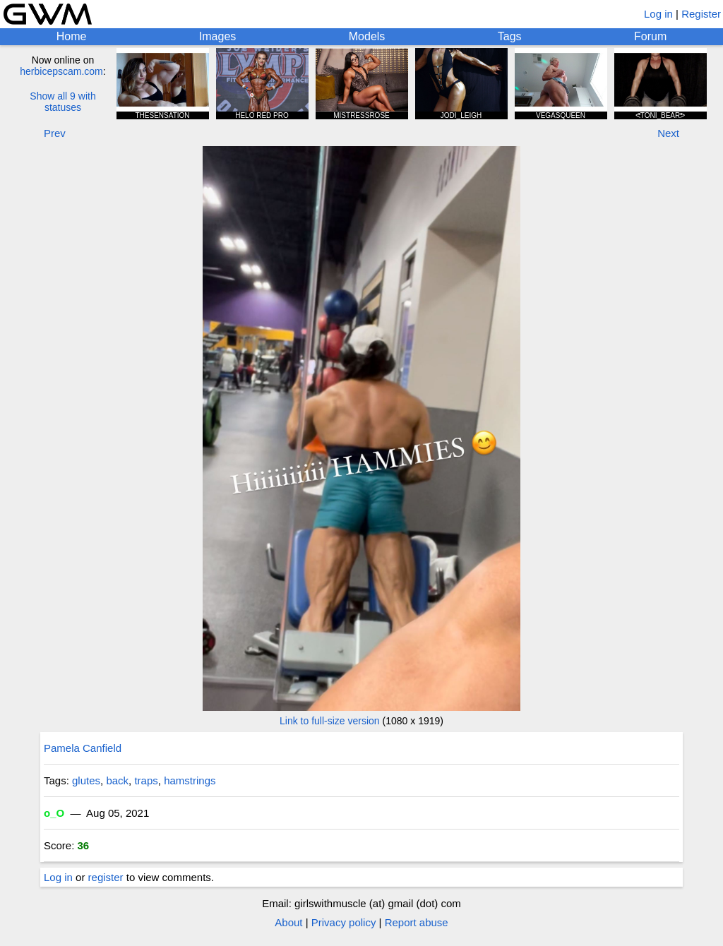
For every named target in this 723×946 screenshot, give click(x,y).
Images (217, 36)
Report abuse (416, 922)
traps (145, 780)
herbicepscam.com (61, 71)
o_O (54, 813)
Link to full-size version (330, 720)
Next (668, 133)
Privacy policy (343, 922)
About (288, 922)
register (106, 877)
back (117, 780)
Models (367, 36)
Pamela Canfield (82, 748)
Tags (510, 36)
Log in (658, 14)
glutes (86, 780)
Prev (55, 133)
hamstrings (189, 780)
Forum (650, 36)
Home (71, 36)
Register (701, 14)
